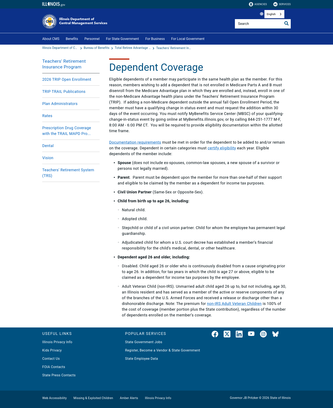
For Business (155, 39)
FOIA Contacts (53, 367)
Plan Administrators (60, 103)
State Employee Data (141, 359)
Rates (47, 115)
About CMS (50, 39)
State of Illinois (280, 398)
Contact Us (51, 359)
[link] (215, 335)
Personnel (92, 39)
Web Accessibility (54, 398)
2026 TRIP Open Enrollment (66, 79)
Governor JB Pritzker (244, 398)
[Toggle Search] (286, 23)
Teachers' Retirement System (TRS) (68, 173)
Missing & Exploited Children (93, 398)
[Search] (263, 23)
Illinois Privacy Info (57, 342)
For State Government (122, 39)
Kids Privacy (52, 350)
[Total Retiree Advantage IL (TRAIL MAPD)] (133, 48)
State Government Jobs (143, 342)
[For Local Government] (208, 38)
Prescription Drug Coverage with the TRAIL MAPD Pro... (66, 131)
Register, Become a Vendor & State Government (162, 350)
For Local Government (188, 39)
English (271, 14)
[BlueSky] (275, 335)
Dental (48, 145)
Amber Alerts (129, 398)
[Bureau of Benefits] (97, 48)
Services (282, 4)
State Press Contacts (59, 375)
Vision (47, 158)
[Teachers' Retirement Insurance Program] (174, 48)
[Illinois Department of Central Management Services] (60, 48)
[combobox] (274, 14)
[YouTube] (251, 335)
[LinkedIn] (239, 335)
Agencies (258, 4)
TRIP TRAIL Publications (64, 91)
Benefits (72, 39)
